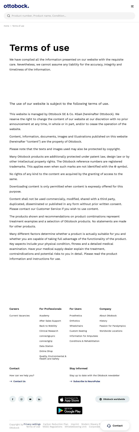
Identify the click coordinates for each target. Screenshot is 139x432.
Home (6, 26)
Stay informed (78, 368)
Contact (14, 368)
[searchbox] (69, 15)
